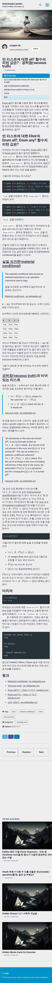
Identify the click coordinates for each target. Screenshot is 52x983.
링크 (5, 97)
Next (41, 752)
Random (26, 752)
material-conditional (27, 712)
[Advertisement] (26, 789)
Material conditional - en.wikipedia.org (23, 296)
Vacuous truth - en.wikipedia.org (20, 413)
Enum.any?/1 (11, 153)
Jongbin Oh (15, 45)
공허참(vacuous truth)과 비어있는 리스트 (19, 90)
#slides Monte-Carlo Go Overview (19, 952)
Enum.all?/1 (8, 103)
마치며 (6, 93)
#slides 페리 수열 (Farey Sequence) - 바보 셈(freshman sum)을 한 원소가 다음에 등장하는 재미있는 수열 (27, 854)
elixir (14, 712)
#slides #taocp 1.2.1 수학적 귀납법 (19, 913)
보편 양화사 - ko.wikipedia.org (22, 702)
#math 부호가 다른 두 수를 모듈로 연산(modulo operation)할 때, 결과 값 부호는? (25, 873)
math (40, 712)
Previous (11, 752)
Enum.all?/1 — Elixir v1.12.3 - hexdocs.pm (28, 690)
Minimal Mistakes (42, 977)
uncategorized (22, 722)
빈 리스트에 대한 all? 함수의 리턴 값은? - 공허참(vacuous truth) (24, 62)
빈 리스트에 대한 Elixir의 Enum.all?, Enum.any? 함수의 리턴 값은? (25, 81)
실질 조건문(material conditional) (16, 86)
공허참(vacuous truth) (13, 248)
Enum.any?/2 (23, 119)
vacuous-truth (9, 717)
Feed (5, 974)
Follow (35, 49)
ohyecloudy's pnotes (13, 5)
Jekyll (32, 977)
